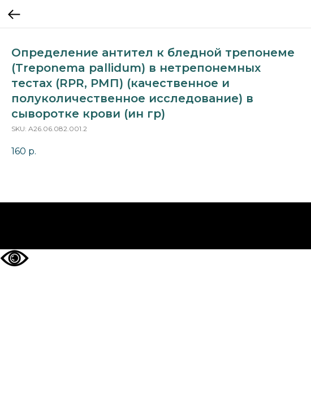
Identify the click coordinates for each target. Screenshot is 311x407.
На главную (156, 226)
